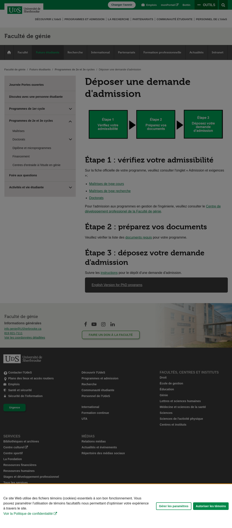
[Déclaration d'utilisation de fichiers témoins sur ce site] (116, 506)
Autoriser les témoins (211, 506)
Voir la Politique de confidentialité (28, 513)
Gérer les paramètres (173, 506)
